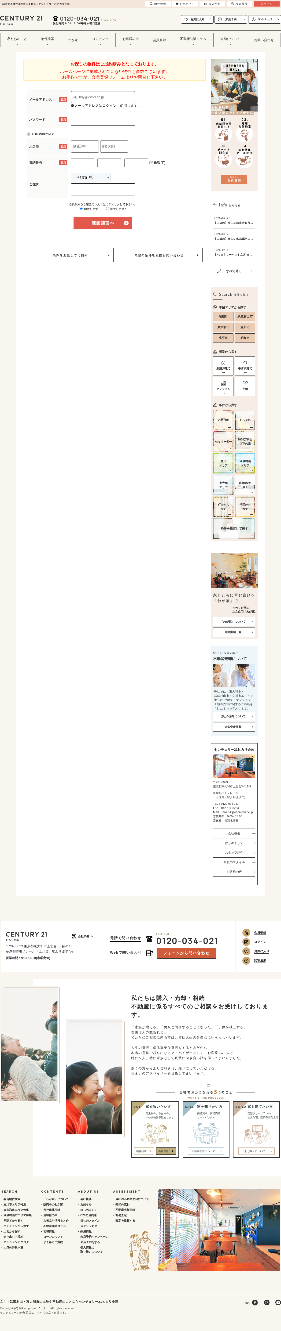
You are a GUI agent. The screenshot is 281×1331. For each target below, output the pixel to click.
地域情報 (49, 1231)
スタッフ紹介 (234, 852)
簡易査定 (121, 1215)
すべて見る (233, 271)
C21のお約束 (88, 1215)
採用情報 (86, 1231)
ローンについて (53, 1236)
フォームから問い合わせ (186, 953)
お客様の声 (234, 871)
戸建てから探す (13, 1220)
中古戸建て (245, 368)
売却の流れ (122, 1204)
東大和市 (223, 327)
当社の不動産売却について (132, 1199)
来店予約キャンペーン (94, 1236)
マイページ (265, 19)
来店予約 (231, 19)
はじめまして (234, 843)
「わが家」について (56, 1199)
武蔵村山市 (245, 316)
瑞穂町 (223, 316)
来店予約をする (90, 1242)
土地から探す (12, 1231)
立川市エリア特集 (15, 1204)
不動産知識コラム (54, 1226)
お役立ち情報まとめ (56, 1220)
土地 (245, 389)
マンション (223, 389)
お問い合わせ (264, 40)
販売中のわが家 (53, 1204)
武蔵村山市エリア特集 (18, 1215)
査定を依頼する (125, 1220)
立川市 (245, 327)
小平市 (223, 338)
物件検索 (141, 1151)
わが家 (73, 40)
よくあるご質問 (53, 1242)
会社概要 (234, 833)
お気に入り (197, 19)
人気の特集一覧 (13, 1247)
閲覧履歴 (260, 960)
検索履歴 (239, 4)
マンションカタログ (16, 1242)
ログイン (260, 942)
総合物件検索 (12, 1199)
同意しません (116, 209)
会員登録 (159, 40)
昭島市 (245, 338)
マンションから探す (16, 1226)
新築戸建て (223, 368)
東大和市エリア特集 (16, 1210)
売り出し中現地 (13, 1236)
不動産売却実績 (125, 1210)
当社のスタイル (234, 862)
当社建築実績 (51, 1210)
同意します (89, 209)
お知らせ (86, 1204)
